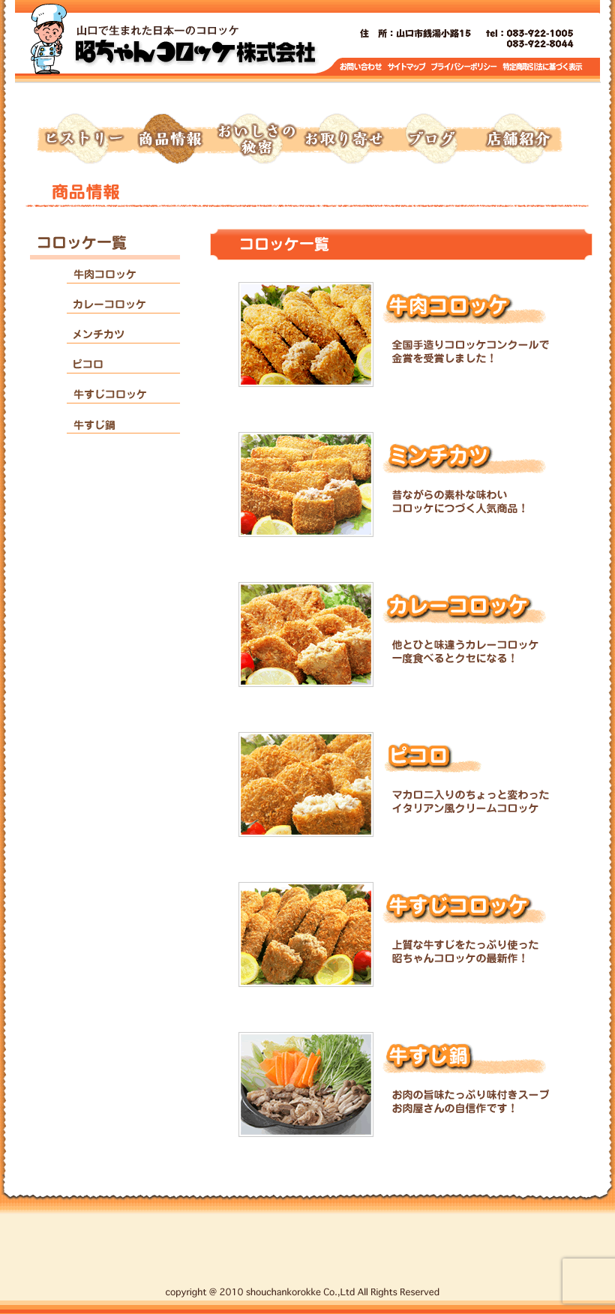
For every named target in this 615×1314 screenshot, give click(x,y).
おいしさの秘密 (257, 140)
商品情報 (169, 140)
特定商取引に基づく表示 (543, 67)
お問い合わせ (361, 67)
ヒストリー (83, 140)
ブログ (431, 140)
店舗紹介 (517, 140)
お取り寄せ (343, 140)
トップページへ (195, 45)
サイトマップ (407, 67)
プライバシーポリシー (465, 67)
